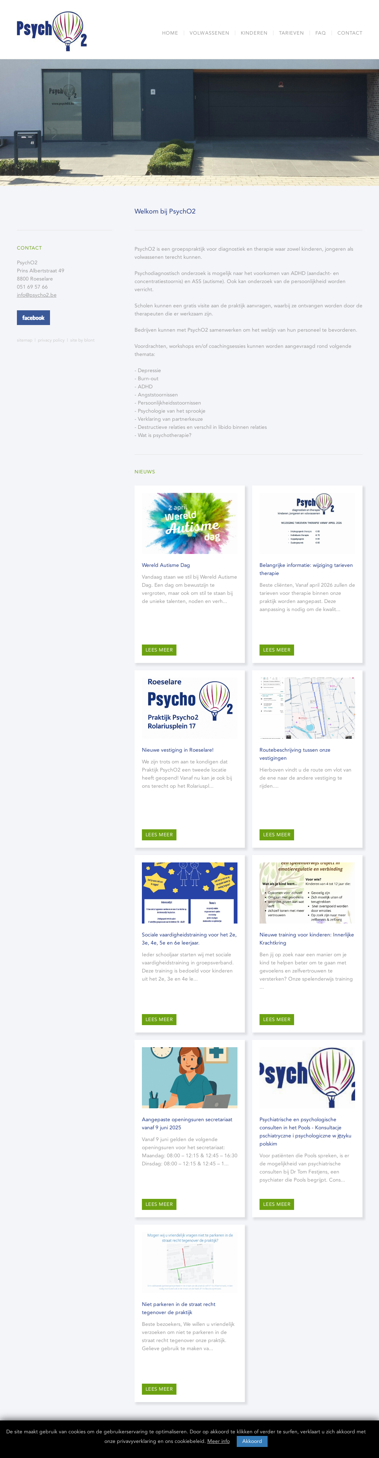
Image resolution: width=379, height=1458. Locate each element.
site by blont (82, 340)
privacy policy (51, 340)
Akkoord (252, 1441)
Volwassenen (209, 33)
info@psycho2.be (37, 295)
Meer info (218, 1441)
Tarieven (291, 33)
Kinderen (254, 33)
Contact (349, 33)
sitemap (24, 340)
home (170, 33)
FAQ (320, 33)
